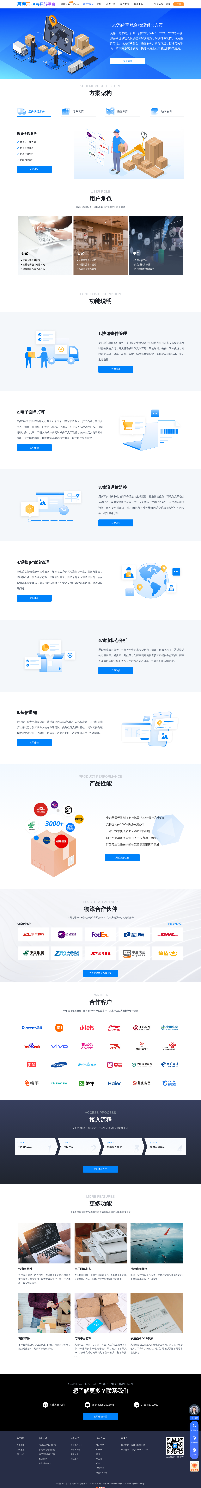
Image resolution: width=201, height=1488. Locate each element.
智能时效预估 (45, 1458)
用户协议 (21, 1449)
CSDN (99, 1453)
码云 (98, 1449)
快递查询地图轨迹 (47, 1444)
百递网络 (21, 1439)
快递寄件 (43, 1453)
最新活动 (66, 3)
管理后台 (158, 4)
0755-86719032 (149, 1399)
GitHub (99, 1444)
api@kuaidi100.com (103, 1399)
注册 (178, 4)
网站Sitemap (138, 1478)
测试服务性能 (122, 854)
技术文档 (100, 1439)
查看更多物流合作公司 (100, 970)
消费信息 (74, 1449)
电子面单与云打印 (47, 1449)
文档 (100, 4)
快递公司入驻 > (175, 920)
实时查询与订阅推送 (48, 1439)
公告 (98, 1458)
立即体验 (127, 61)
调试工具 (74, 1453)
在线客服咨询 (57, 1399)
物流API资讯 (101, 1467)
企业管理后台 (76, 1439)
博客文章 (100, 1462)
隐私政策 (21, 1444)
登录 (168, 4)
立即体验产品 (100, 1166)
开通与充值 (75, 1444)
